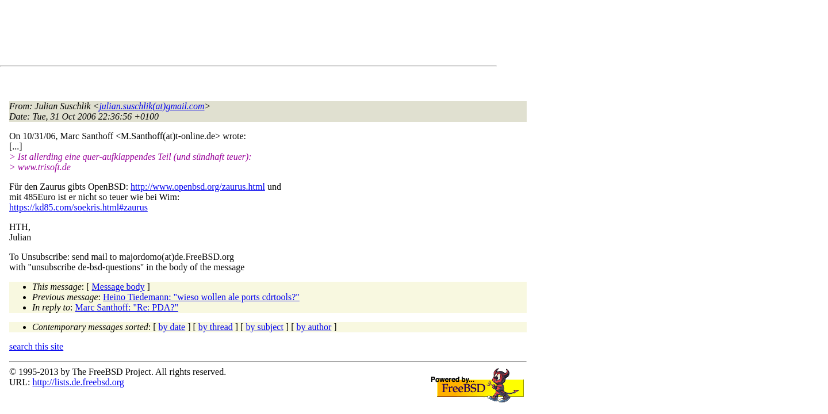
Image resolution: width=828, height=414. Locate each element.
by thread (215, 327)
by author (313, 327)
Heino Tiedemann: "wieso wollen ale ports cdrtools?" (201, 297)
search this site (36, 346)
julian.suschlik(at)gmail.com (151, 106)
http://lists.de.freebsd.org (78, 382)
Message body (118, 287)
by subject (264, 327)
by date (172, 327)
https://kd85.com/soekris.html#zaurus (78, 207)
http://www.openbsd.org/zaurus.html (198, 186)
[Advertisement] (218, 35)
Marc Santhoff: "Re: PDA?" (126, 307)
